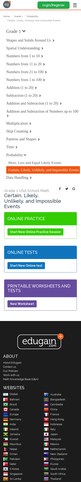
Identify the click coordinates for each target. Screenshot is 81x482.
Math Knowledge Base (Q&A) (21, 379)
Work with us (11, 375)
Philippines (54, 459)
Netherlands (55, 449)
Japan (51, 434)
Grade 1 (18, 16)
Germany (12, 419)
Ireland (10, 429)
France (51, 414)
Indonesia (53, 424)
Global (10, 394)
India (9, 424)
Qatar (9, 463)
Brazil (10, 404)
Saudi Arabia (55, 468)
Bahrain (11, 399)
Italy (50, 429)
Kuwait (10, 439)
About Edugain (12, 362)
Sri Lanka (12, 478)
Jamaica (11, 434)
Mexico (51, 444)
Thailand (52, 478)
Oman (10, 454)
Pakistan (11, 459)
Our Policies (10, 370)
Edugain (7, 4)
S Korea (11, 468)
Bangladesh (54, 399)
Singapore (12, 473)
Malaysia (52, 439)
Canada (11, 409)
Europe (11, 414)
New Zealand (55, 454)
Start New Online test (26, 265)
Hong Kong (54, 419)
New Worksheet (22, 303)
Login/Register (53, 5)
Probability (33, 16)
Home (6, 16)
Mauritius (12, 444)
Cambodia (53, 404)
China (50, 409)
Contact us (9, 366)
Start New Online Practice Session (35, 232)
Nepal (10, 449)
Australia (52, 394)
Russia (51, 463)
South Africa (54, 473)
